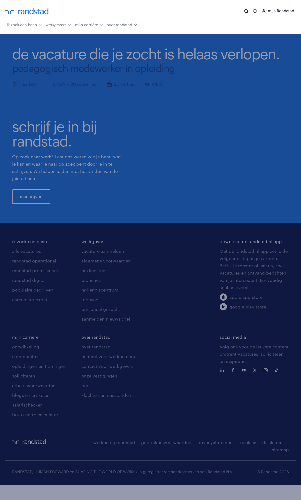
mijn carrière (89, 24)
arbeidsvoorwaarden (33, 400)
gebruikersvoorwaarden (166, 457)
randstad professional (35, 285)
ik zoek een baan (24, 24)
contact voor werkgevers (107, 381)
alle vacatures (26, 266)
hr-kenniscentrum (99, 305)
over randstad (122, 24)
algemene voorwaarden (106, 275)
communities (25, 371)
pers (86, 400)
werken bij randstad (114, 457)
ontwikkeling (25, 361)
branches (91, 295)
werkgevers (58, 24)
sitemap (280, 464)
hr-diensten (93, 285)
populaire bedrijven (32, 305)
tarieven (89, 314)
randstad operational (34, 275)
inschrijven (31, 204)
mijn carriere (25, 352)
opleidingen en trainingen (39, 381)
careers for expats (31, 314)
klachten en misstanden (106, 410)
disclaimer (273, 457)
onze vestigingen (99, 390)
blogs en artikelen (31, 410)
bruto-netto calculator (35, 429)
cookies (248, 457)
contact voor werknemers (108, 371)
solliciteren (23, 390)
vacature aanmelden (102, 266)
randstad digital (29, 295)
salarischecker (27, 420)
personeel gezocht (100, 324)
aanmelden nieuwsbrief (105, 334)
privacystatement (215, 457)
